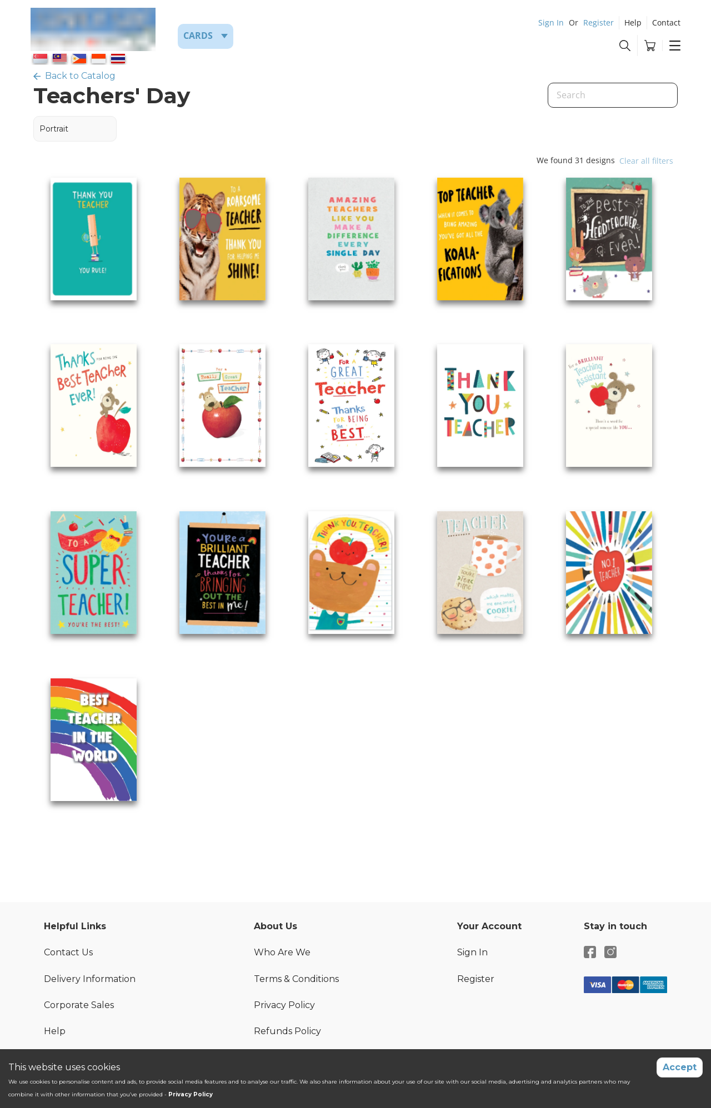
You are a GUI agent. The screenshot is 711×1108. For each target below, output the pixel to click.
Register (598, 22)
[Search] (613, 95)
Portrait (53, 129)
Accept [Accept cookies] (680, 1067)
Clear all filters (646, 160)
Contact (666, 22)
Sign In (551, 22)
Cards (198, 35)
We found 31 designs (576, 160)
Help (633, 22)
